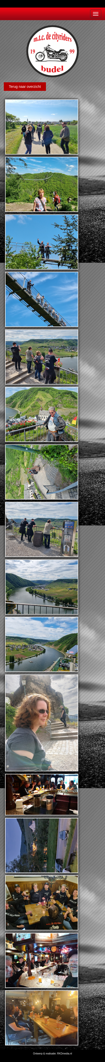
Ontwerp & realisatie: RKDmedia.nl (52, 1053)
